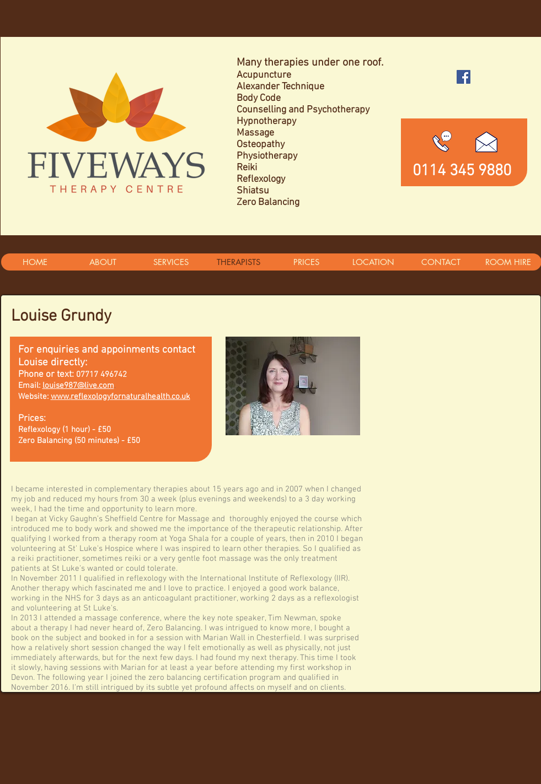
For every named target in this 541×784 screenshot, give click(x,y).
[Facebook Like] (464, 98)
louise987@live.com (78, 386)
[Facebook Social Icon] (463, 77)
